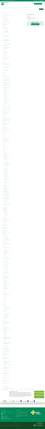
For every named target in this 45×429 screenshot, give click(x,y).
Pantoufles (5, 311)
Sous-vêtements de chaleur (12, 7)
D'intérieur (5, 218)
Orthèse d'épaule (6, 52)
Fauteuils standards (6, 198)
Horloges (5, 301)
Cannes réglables (6, 164)
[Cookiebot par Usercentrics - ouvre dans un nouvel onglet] (4, 427)
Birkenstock (4, 355)
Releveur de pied (6, 102)
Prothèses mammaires (5, 139)
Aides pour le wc (6, 270)
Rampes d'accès (5, 230)
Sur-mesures (4, 114)
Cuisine (4, 245)
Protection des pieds (6, 313)
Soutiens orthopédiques (7, 307)
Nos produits (6, 7)
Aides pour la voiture (6, 243)
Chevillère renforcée (6, 98)
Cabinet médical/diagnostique (6, 322)
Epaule (4, 50)
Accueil (3, 7)
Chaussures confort (6, 309)
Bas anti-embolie (5, 127)
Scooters (4, 217)
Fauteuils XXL (5, 200)
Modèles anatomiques (7, 349)
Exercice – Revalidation (7, 315)
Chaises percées (6, 266)
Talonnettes (5, 110)
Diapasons (5, 333)
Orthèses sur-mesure (6, 90)
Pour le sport (4, 116)
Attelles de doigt (6, 70)
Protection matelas (6, 285)
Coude (4, 61)
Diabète (5, 395)
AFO (4, 104)
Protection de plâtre (6, 262)
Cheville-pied (5, 92)
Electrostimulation (6, 383)
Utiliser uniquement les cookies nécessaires (39, 423)
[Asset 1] (5, 3)
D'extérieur (5, 222)
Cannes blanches (6, 170)
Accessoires (5, 183)
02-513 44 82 (4, 412)
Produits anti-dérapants (7, 247)
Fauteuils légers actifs (7, 202)
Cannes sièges (5, 168)
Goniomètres (5, 335)
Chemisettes (4, 16)
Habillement (5, 292)
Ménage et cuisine (6, 253)
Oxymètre (5, 391)
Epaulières (5, 54)
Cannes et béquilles (5, 156)
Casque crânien (6, 27)
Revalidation (5, 393)
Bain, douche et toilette (6, 257)
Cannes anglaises (6, 174)
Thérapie (5, 305)
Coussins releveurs (6, 237)
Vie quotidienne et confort (6, 294)
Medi (4, 133)
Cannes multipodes (6, 172)
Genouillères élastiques (7, 77)
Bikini (4, 150)
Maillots (3, 22)
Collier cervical (6, 29)
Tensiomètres (5, 324)
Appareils (5, 381)
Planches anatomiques (7, 351)
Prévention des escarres (7, 387)
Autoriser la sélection (39, 420)
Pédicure (5, 400)
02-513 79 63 (4, 414)
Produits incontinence (6, 272)
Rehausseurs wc (6, 268)
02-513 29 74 (4, 413)
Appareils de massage (6, 377)
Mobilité (4, 234)
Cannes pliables (6, 166)
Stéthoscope (4, 326)
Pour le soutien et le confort (6, 118)
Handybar (5, 241)
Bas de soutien (5, 125)
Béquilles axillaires (6, 181)
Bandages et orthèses (5, 24)
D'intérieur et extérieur (7, 220)
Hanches (4, 72)
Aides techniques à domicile (6, 232)
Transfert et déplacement (7, 239)
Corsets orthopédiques (7, 36)
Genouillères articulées (7, 82)
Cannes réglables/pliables (7, 162)
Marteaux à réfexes (6, 331)
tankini (4, 146)
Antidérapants (5, 260)
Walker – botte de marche (7, 100)
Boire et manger (6, 251)
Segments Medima (5, 20)
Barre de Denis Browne (7, 106)
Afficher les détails (38, 427)
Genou (4, 74)
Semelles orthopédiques (5, 112)
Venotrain (5, 131)
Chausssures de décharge (7, 108)
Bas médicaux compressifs (6, 129)
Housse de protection (6, 264)
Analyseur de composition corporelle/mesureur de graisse (7, 338)
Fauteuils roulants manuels (6, 197)
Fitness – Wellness (5, 380)
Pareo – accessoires (6, 148)
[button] (32, 4)
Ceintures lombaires (6, 42)
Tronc (3, 34)
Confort (4, 360)
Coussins (5, 290)
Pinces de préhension (6, 249)
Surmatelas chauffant (6, 283)
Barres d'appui (5, 274)
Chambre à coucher (5, 276)
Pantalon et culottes (20, 7)
